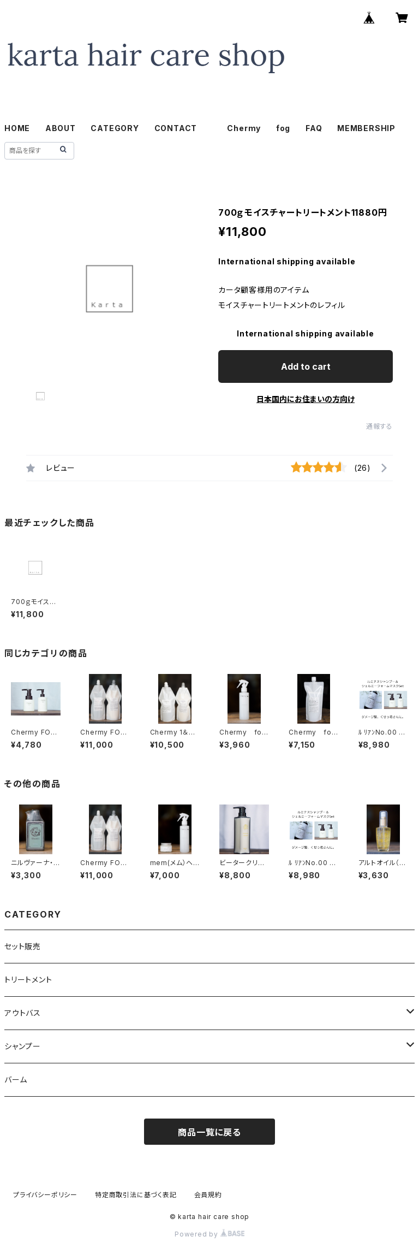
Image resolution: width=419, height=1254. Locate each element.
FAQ (314, 128)
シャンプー (22, 1046)
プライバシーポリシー (45, 1195)
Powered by (209, 1234)
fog (283, 128)
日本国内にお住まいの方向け (305, 399)
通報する (379, 426)
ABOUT (60, 128)
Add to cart (306, 366)
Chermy (244, 128)
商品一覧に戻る (209, 1132)
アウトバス (22, 1013)
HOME (17, 128)
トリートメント (28, 979)
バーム (15, 1079)
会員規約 (208, 1195)
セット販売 (22, 946)
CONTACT (175, 128)
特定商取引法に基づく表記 (136, 1195)
